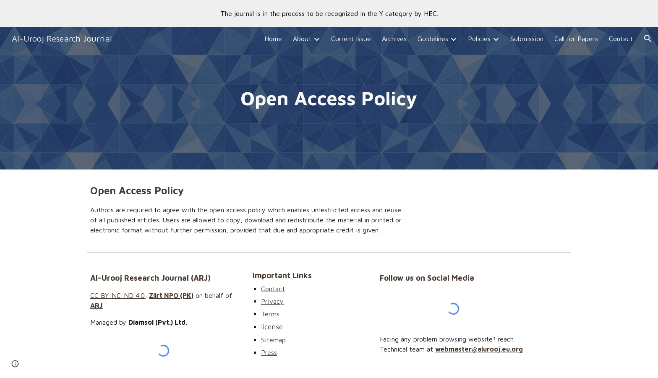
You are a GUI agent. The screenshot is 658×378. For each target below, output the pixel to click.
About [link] (302, 38)
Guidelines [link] (433, 38)
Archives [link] (394, 38)
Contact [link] (621, 38)
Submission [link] (526, 38)
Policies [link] (479, 38)
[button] (648, 39)
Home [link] (273, 38)
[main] (329, 98)
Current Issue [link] (351, 38)
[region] (329, 13)
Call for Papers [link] (576, 38)
